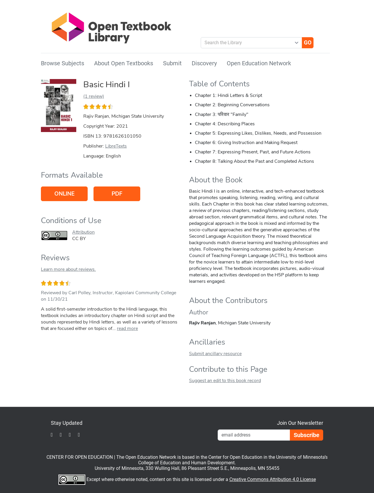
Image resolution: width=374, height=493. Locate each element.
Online (64, 194)
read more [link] (127, 328)
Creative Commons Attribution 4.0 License (272, 479)
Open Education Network (259, 63)
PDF (117, 194)
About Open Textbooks (123, 63)
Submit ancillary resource (215, 353)
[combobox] (249, 42)
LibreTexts (116, 146)
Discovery (204, 63)
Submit (172, 63)
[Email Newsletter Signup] (254, 435)
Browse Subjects (62, 63)
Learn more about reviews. (68, 269)
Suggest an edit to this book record (225, 380)
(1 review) (93, 96)
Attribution (83, 232)
